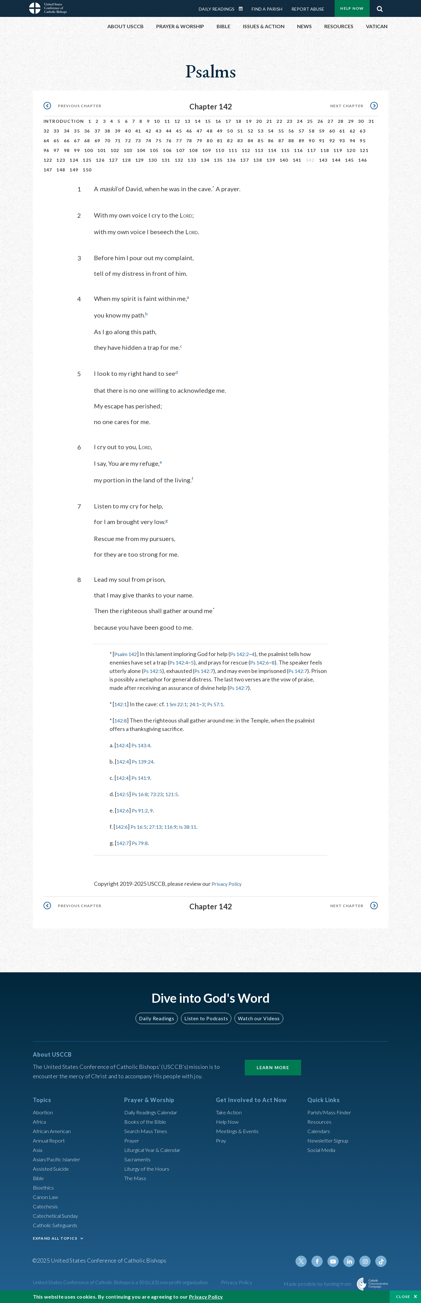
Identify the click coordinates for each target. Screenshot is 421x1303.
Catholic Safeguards (57, 1223)
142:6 (123, 809)
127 (113, 160)
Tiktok (381, 1259)
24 (300, 121)
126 (100, 160)
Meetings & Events (239, 1129)
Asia (38, 1148)
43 (159, 131)
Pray (221, 1138)
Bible (39, 1176)
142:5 (123, 793)
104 (141, 150)
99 (77, 150)
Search (380, 7)
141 (297, 160)
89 (302, 140)
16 (218, 121)
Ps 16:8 (142, 793)
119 (337, 150)
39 (118, 131)
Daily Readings (216, 9)
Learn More (273, 1066)
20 (259, 121)
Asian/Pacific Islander (59, 1157)
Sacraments (138, 1157)
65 (56, 140)
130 (152, 160)
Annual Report (50, 1138)
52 (251, 131)
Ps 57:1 (221, 703)
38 (107, 131)
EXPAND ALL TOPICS (55, 1236)
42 (148, 131)
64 (46, 140)
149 (73, 169)
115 (285, 150)
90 (312, 140)
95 (363, 140)
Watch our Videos (256, 1017)
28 (341, 121)
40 (128, 131)
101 (101, 150)
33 (56, 131)
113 (259, 150)
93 (342, 140)
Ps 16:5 (141, 825)
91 (322, 140)
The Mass (136, 1176)
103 (128, 150)
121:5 (177, 793)
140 (284, 160)
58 (312, 131)
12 (177, 121)
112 (246, 150)
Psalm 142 (126, 652)
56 (291, 131)
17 (228, 121)
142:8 (121, 719)
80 (210, 140)
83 (240, 140)
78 (189, 140)
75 (159, 140)
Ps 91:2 (142, 809)
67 (77, 140)
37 (97, 131)
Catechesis (46, 1204)
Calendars (319, 1129)
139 (270, 160)
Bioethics (44, 1185)
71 (118, 140)
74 (148, 140)
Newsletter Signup (330, 1138)
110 (219, 150)
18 (239, 121)
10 (157, 121)
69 (97, 140)
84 (251, 140)
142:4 (123, 744)
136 (231, 160)
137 (244, 160)
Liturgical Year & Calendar (156, 1148)
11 (167, 121)
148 (60, 169)
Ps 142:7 (207, 669)
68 (87, 140)
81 (220, 140)
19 (249, 121)
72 (128, 140)
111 (232, 150)
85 (261, 140)
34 (67, 131)
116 (298, 150)
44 (169, 131)
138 (257, 160)
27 (330, 121)
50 (230, 131)
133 (191, 160)
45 (179, 131)
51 (240, 131)
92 (332, 140)
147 (48, 169)
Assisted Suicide (53, 1167)
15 (208, 121)
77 (179, 140)
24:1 (198, 703)
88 (291, 140)
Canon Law (46, 1195)
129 (139, 160)
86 (271, 140)
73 (138, 140)
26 (320, 121)
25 (310, 121)
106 (167, 150)
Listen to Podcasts (205, 1017)
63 (363, 131)
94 (353, 140)
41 (138, 131)
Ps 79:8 (142, 841)
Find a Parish (267, 9)
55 (281, 131)
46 (189, 131)
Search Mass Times (147, 1129)
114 (272, 150)
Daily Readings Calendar (242, 9)
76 (169, 140)
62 (353, 131)
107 (180, 150)
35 (77, 131)
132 (179, 160)
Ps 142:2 (242, 652)
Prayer (132, 1138)
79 (200, 140)
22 (279, 121)
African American (53, 1129)
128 (126, 160)
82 (230, 140)
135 (218, 160)
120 (351, 150)
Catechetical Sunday (57, 1214)
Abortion (44, 1110)
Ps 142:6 (263, 661)
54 (271, 131)
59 (322, 131)
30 (361, 121)
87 (281, 140)
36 (87, 131)
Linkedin (351, 1259)
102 (114, 150)
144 (336, 160)
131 (166, 160)
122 (48, 160)
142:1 (121, 703)
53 (261, 131)
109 (206, 150)
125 (87, 160)
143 (323, 160)
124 (73, 160)
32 (46, 131)
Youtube (336, 1259)
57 (302, 131)
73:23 (161, 793)
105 (154, 150)
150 (87, 169)
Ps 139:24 (145, 760)
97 (56, 150)
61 (342, 131)
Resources (320, 1119)
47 (200, 131)
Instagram (366, 1259)
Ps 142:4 (179, 661)
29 (351, 121)
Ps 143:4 (143, 744)
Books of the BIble (146, 1119)
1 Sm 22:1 (179, 703)
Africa (40, 1119)
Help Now (352, 8)
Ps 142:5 (153, 669)
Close (403, 1296)
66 (67, 140)
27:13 (159, 825)
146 (362, 160)
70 (107, 140)
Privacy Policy (228, 882)
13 (188, 121)
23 (290, 121)
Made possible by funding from (318, 1282)
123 (60, 160)
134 (205, 160)
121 (364, 150)
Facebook (321, 1259)
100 (88, 150)
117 (311, 150)
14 (198, 121)
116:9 (176, 825)
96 (46, 150)
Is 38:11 (195, 825)
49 (220, 131)
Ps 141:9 (143, 776)
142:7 (123, 841)
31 (371, 121)
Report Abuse (307, 9)
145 (349, 160)
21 (269, 121)
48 (210, 131)
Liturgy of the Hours (148, 1167)
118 (324, 150)
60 (332, 131)
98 (67, 150)
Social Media (323, 1148)
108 (193, 150)
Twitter (306, 1259)
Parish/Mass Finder (331, 1110)
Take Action (230, 1110)
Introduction (64, 121)
